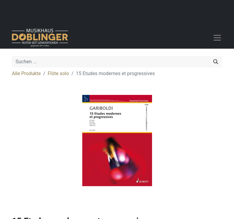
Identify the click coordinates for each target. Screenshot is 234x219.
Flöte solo (58, 73)
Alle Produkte (26, 73)
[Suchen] (215, 62)
